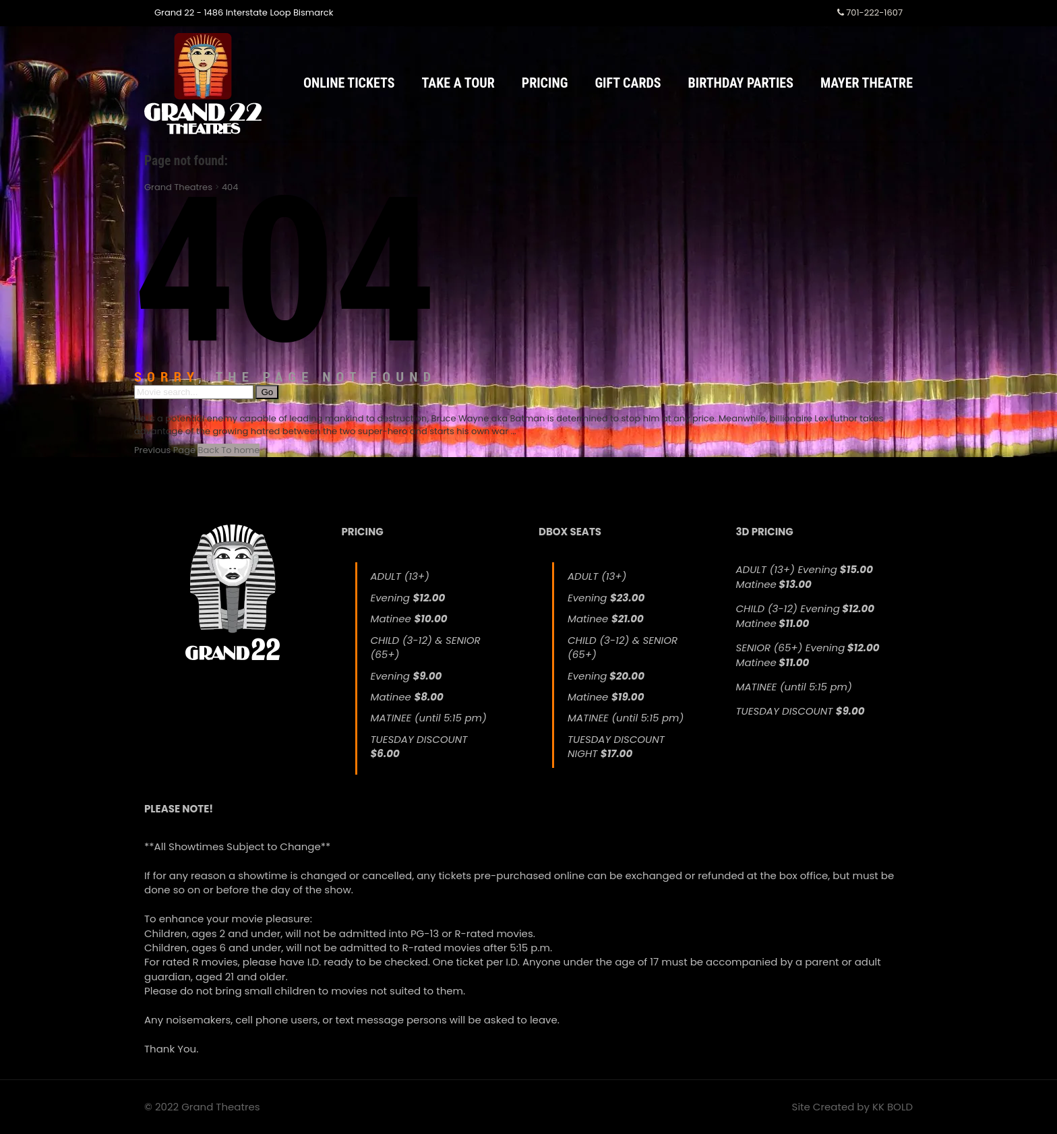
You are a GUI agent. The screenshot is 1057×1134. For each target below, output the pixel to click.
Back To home (229, 450)
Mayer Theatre (866, 83)
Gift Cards (628, 83)
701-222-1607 (870, 12)
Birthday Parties (740, 83)
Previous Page (164, 450)
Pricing (545, 83)
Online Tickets (349, 83)
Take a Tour (458, 83)
